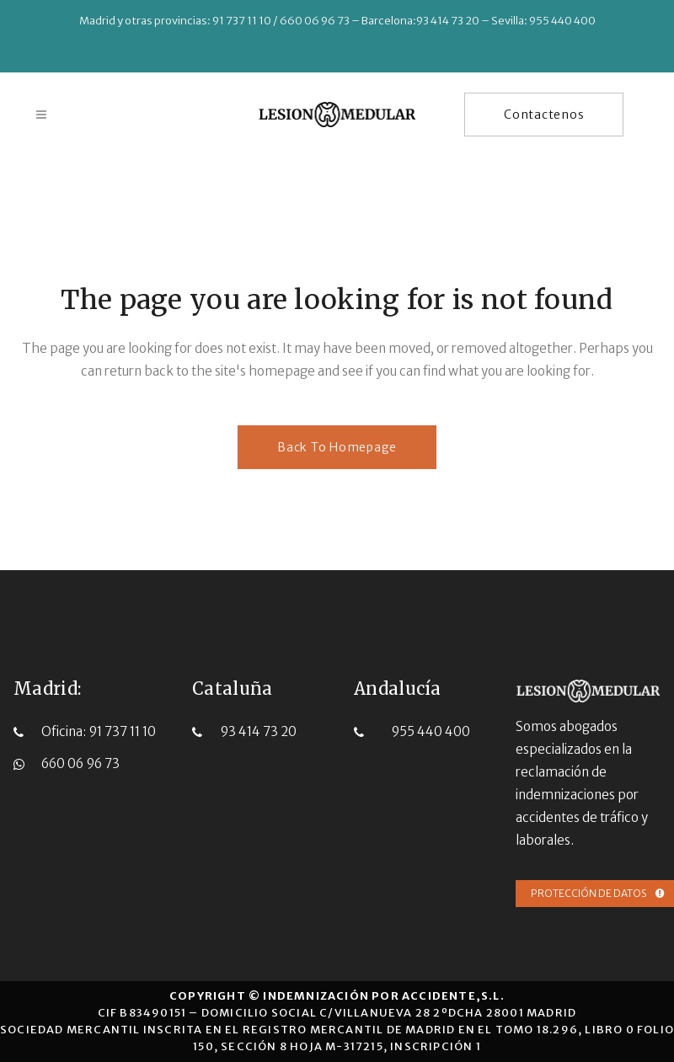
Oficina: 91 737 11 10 (98, 731)
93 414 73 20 (258, 731)
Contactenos (542, 114)
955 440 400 (430, 731)
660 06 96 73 (80, 763)
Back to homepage (337, 447)
